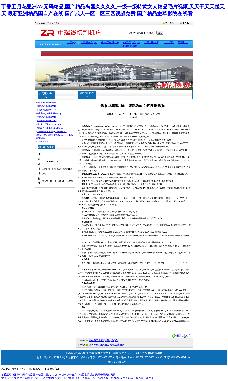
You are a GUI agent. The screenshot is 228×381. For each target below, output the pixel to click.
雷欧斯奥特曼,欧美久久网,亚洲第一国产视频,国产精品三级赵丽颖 (37, 378)
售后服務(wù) (151, 42)
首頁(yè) (71, 42)
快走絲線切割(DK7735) (46, 102)
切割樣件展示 (43, 141)
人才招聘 (169, 42)
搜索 (160, 32)
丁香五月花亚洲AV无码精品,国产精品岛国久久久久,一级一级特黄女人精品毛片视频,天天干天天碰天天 (58, 374)
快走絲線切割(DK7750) (46, 110)
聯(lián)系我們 (130, 45)
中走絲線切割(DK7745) (46, 121)
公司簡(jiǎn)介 (89, 42)
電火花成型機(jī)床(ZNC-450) (49, 124)
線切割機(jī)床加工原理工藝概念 (107, 344)
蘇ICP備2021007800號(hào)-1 (176, 357)
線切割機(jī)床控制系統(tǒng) (49, 113)
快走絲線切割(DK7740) (46, 106)
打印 (186, 335)
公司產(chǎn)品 (131, 42)
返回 (176, 335)
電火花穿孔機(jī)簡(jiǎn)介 (103, 340)
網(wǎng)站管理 (117, 362)
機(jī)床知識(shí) (110, 42)
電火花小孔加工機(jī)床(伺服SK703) (52, 131)
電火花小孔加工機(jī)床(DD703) (50, 128)
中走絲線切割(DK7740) (46, 117)
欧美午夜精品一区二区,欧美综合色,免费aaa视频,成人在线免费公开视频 (114, 378)
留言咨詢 (183, 42)
